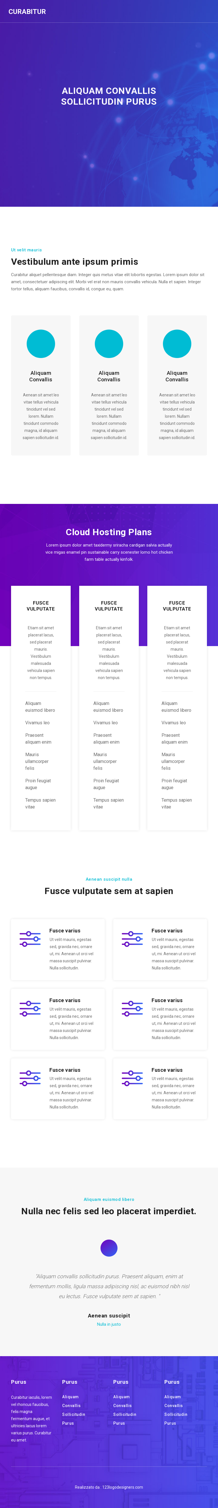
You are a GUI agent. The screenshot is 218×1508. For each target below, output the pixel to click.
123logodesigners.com (122, 1487)
